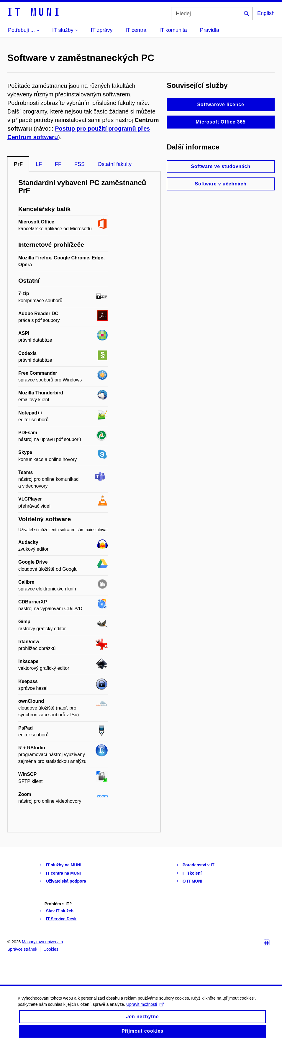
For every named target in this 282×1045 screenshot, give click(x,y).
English (266, 13)
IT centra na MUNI (63, 873)
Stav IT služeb (59, 911)
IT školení (192, 873)
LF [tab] (39, 164)
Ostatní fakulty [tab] (115, 164)
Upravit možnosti (145, 1010)
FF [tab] (58, 164)
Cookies (50, 949)
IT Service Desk (61, 918)
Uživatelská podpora (66, 881)
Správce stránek (22, 949)
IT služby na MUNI (63, 865)
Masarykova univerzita (42, 941)
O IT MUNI (192, 881)
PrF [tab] (18, 164)
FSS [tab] (79, 164)
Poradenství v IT (198, 865)
